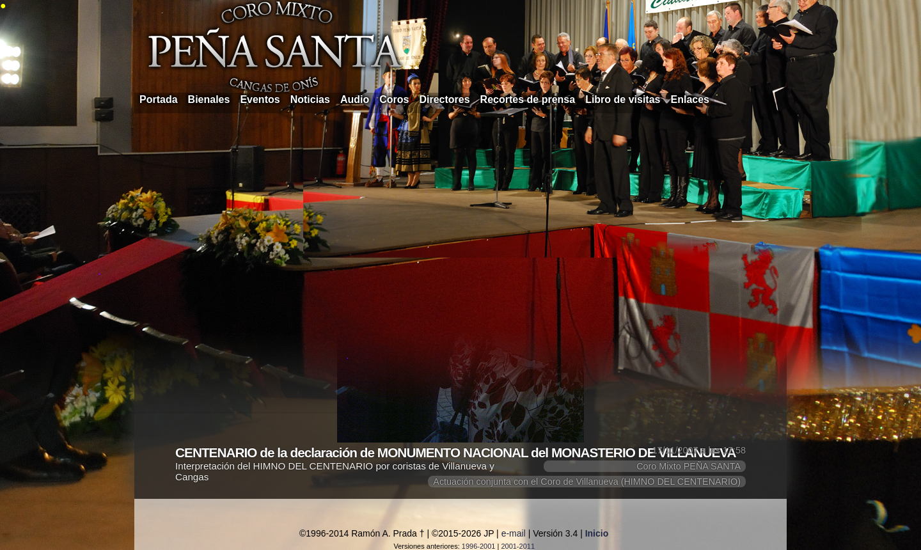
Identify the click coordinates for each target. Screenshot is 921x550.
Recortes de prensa (528, 99)
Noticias (310, 99)
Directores (444, 99)
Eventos (259, 99)
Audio (354, 99)
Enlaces (690, 99)
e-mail (513, 533)
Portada (158, 99)
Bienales (209, 99)
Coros (394, 99)
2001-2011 (518, 546)
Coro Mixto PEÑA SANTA (688, 466)
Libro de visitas (622, 99)
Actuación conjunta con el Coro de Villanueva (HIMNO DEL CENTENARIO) (587, 481)
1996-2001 (479, 546)
